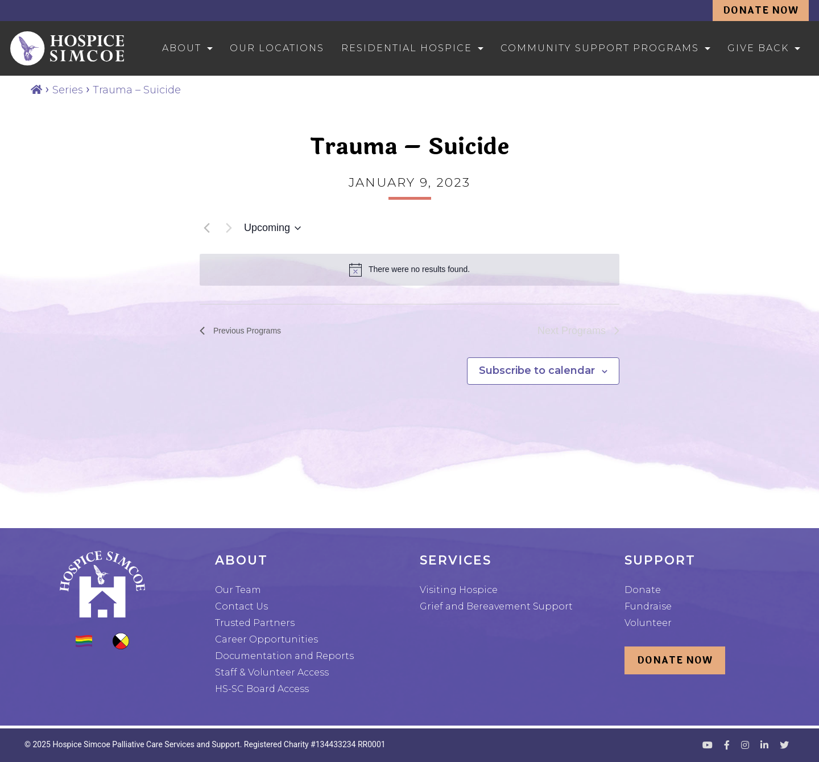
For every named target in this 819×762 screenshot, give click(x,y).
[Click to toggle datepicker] (272, 228)
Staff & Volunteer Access (272, 672)
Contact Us (241, 606)
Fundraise (648, 606)
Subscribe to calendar (537, 370)
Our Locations (277, 48)
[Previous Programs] (206, 228)
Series (67, 90)
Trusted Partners (255, 622)
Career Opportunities (266, 639)
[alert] (409, 270)
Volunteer (648, 622)
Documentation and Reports (284, 655)
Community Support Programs (599, 48)
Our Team (238, 589)
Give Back (758, 48)
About (181, 48)
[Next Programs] (228, 228)
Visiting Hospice (459, 589)
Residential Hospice (406, 48)
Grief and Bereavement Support (496, 606)
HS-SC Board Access (262, 688)
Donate (642, 589)
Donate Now (761, 10)
